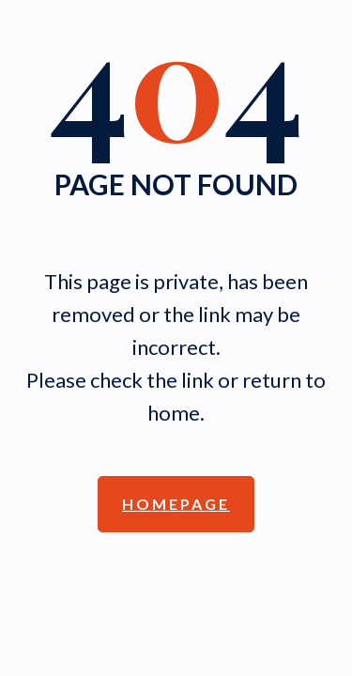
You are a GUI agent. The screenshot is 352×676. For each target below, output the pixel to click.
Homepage (176, 504)
